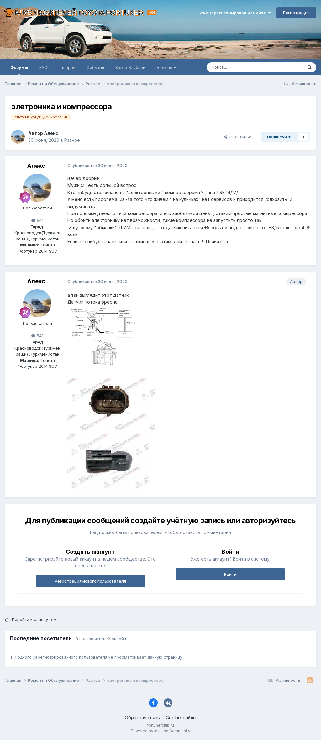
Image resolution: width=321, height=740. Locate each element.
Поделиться (239, 136)
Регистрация (296, 12)
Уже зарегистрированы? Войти (235, 12)
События (95, 67)
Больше (166, 67)
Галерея (67, 67)
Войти (230, 574)
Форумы (19, 70)
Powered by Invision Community (160, 730)
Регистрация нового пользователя (90, 580)
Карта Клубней (130, 67)
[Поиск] (240, 67)
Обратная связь (142, 717)
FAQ (43, 67)
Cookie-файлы (181, 717)
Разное (72, 140)
